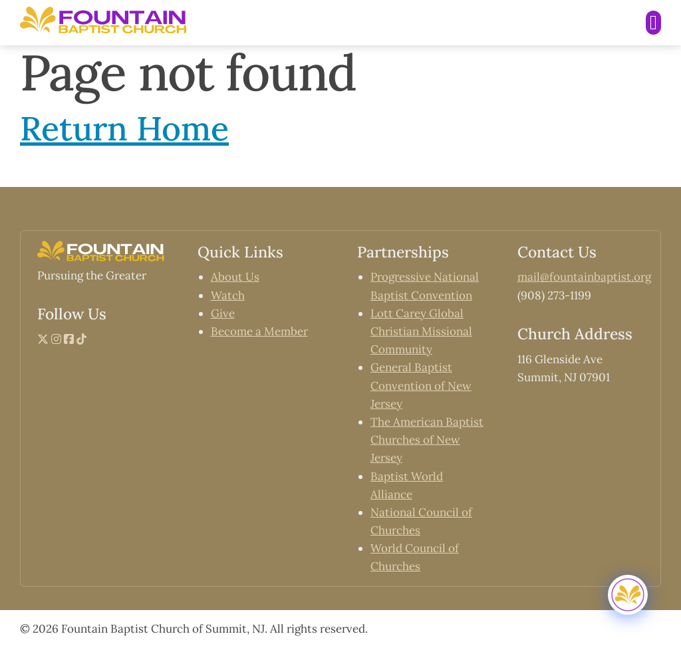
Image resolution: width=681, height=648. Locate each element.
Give (223, 313)
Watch (228, 295)
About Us (235, 276)
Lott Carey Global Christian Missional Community (421, 331)
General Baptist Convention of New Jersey (421, 385)
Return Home (124, 128)
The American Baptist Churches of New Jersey (426, 439)
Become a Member (259, 331)
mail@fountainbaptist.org (584, 276)
